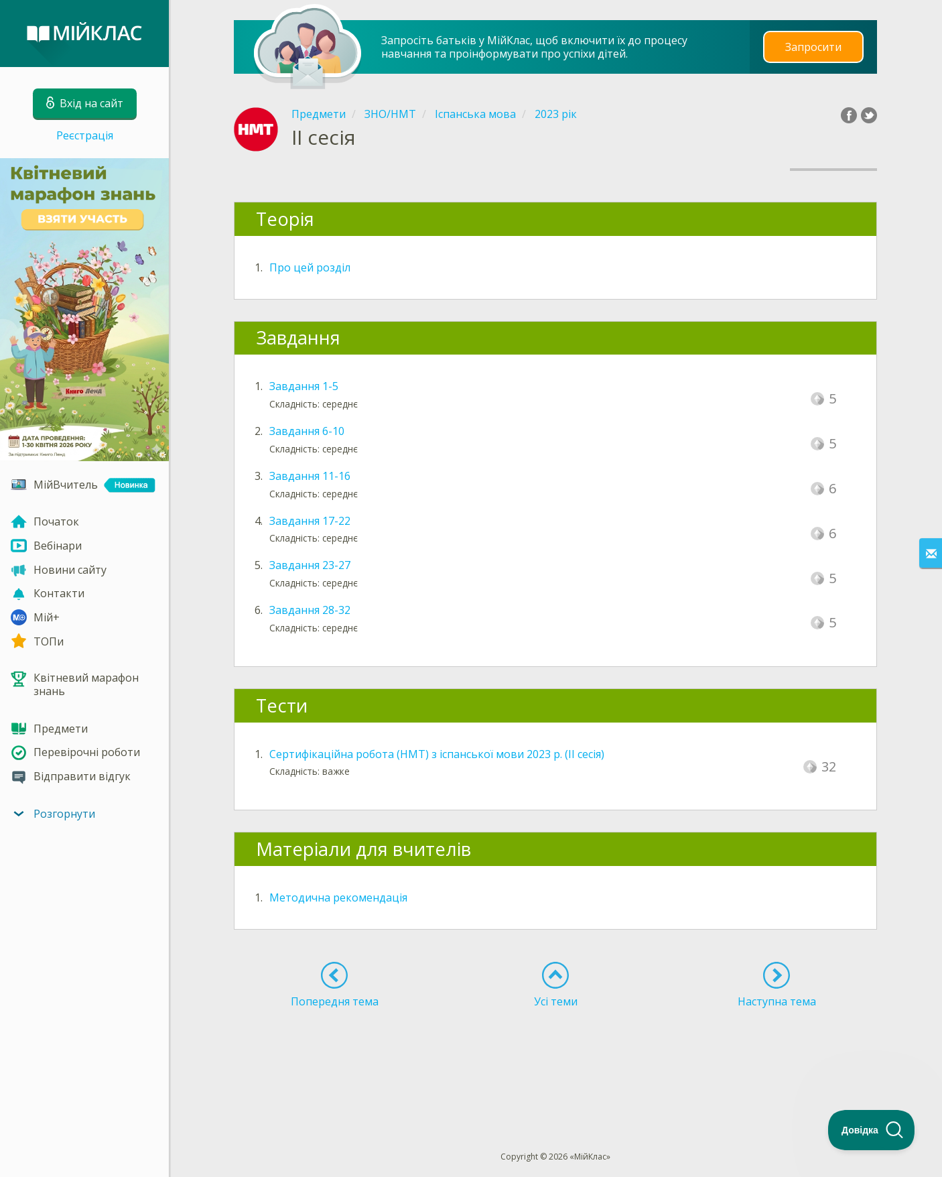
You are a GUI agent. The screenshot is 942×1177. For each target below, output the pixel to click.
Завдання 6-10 (306, 431)
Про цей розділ (309, 267)
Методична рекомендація (338, 897)
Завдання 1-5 (303, 386)
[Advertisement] (555, 1055)
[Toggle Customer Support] (871, 1130)
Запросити (813, 46)
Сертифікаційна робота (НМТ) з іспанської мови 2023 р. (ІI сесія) (436, 754)
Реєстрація (84, 135)
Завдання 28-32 (309, 610)
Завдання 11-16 (309, 476)
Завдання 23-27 (309, 565)
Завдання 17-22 (309, 520)
